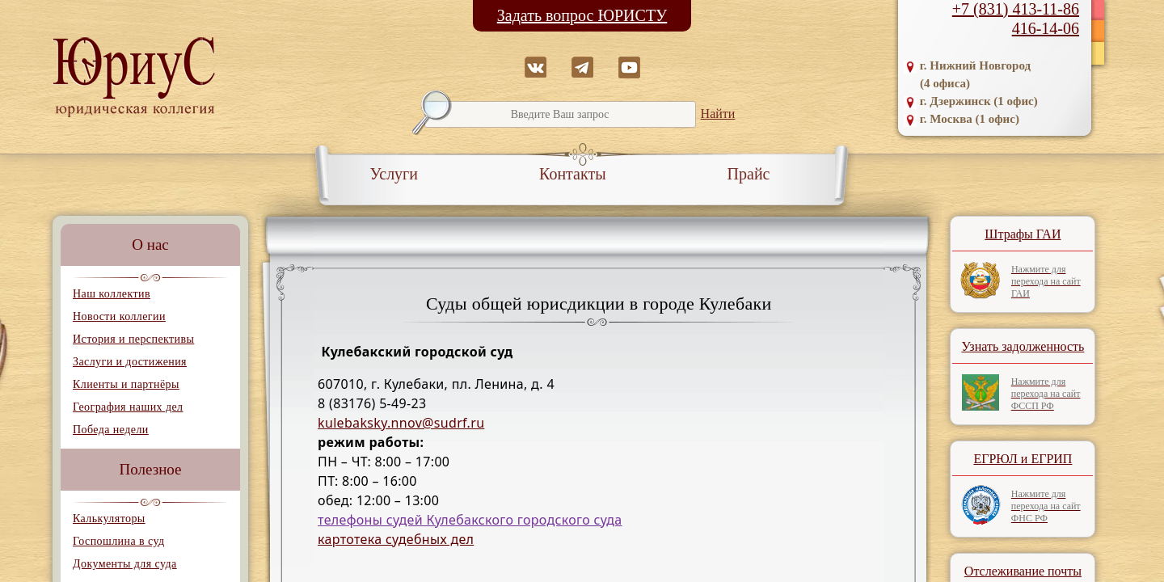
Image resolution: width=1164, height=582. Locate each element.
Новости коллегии (119, 316)
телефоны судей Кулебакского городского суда (470, 520)
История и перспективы (133, 339)
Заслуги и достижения (130, 362)
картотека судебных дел (396, 539)
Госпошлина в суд (118, 541)
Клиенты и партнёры (126, 384)
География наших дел (128, 407)
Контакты (572, 174)
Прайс (749, 174)
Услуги (394, 174)
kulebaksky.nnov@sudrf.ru (401, 423)
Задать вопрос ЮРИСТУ (582, 15)
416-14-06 (1045, 28)
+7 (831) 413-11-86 (1015, 9)
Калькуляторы (109, 518)
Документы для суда (125, 564)
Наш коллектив (111, 294)
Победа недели (111, 430)
